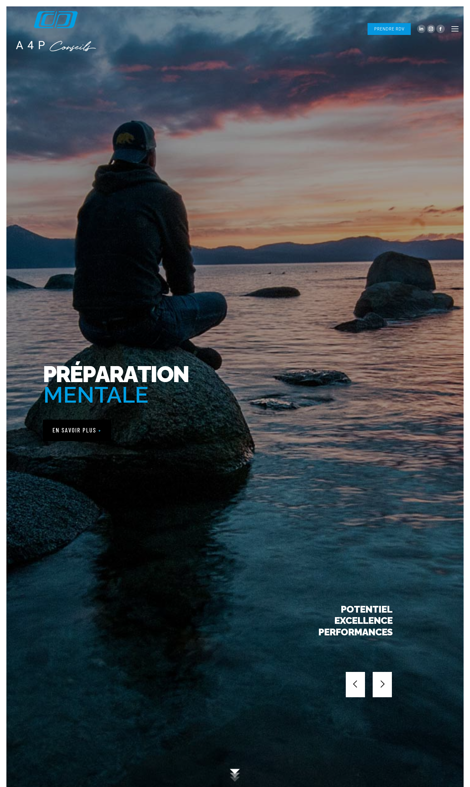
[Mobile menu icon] (455, 29)
